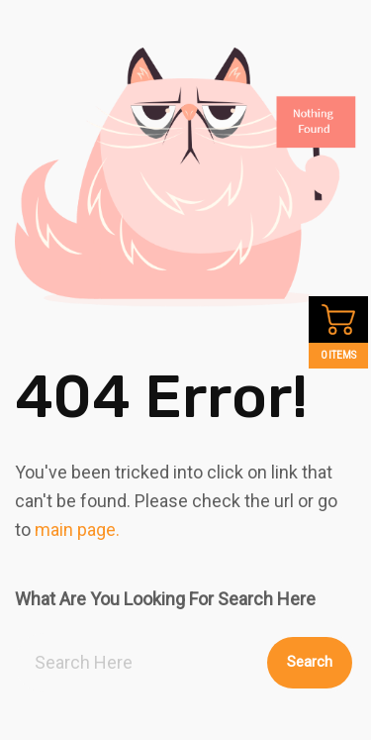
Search (309, 662)
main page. (77, 529)
